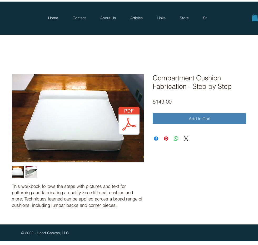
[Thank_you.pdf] (129, 121)
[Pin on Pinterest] (166, 138)
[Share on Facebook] (156, 138)
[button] (255, 17)
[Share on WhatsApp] (176, 138)
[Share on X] (186, 138)
